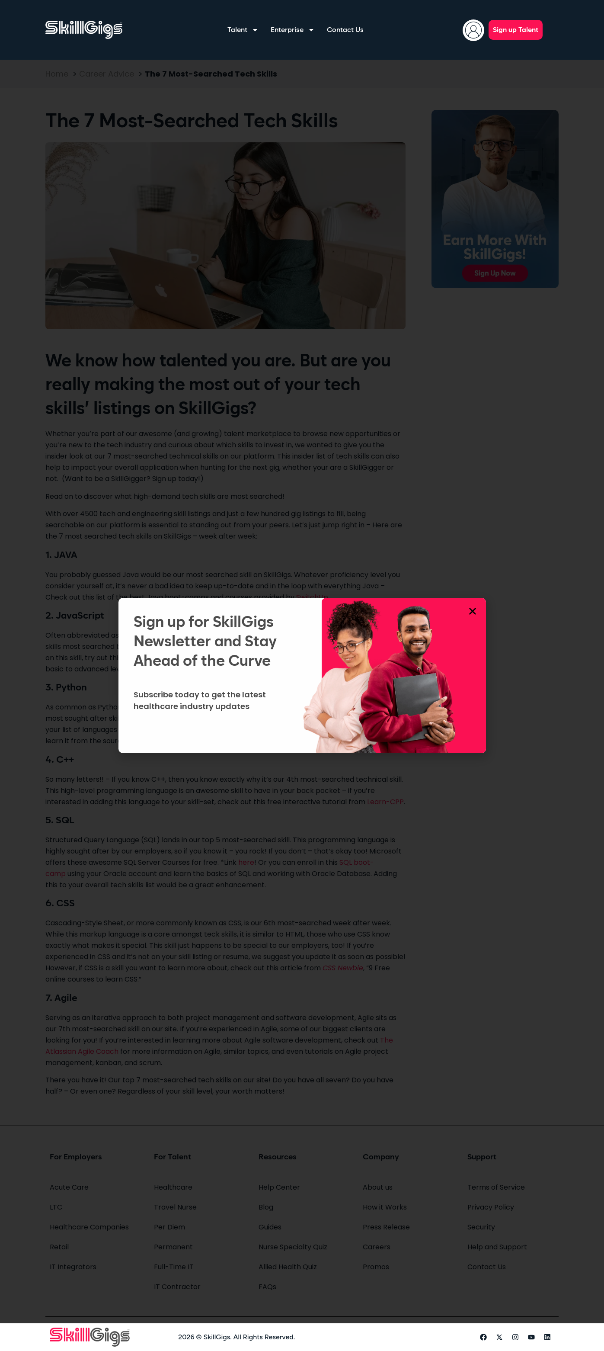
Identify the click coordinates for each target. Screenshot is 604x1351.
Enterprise (293, 30)
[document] (302, 675)
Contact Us (345, 29)
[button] (472, 611)
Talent (243, 30)
